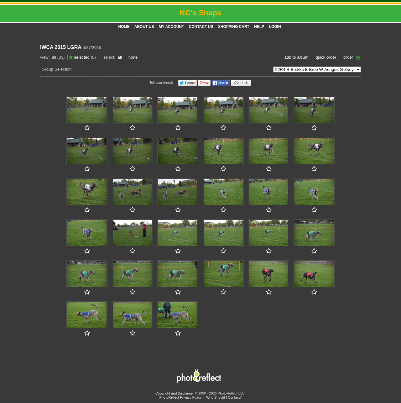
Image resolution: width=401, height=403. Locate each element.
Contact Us (201, 26)
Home (123, 26)
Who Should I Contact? (224, 397)
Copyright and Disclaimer (175, 393)
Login (275, 26)
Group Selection (57, 69)
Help (259, 26)
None (133, 57)
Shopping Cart (233, 26)
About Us (144, 26)
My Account (171, 26)
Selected (82, 57)
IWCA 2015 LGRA (60, 47)
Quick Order (325, 57)
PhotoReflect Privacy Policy (180, 397)
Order (348, 57)
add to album (296, 57)
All (54, 57)
